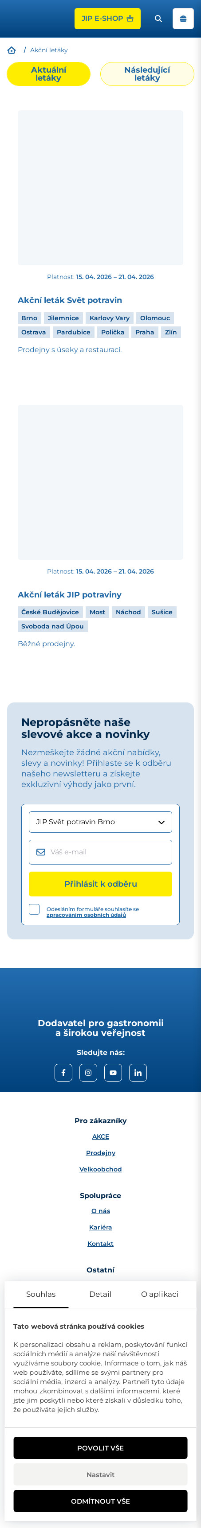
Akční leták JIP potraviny (70, 595)
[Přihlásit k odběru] (100, 884)
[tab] (48, 73)
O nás (100, 1211)
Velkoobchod (100, 1169)
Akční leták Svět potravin (70, 300)
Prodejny (100, 1153)
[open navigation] (183, 18)
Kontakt (100, 1244)
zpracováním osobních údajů (86, 914)
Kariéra (100, 1227)
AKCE (100, 1136)
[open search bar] (158, 18)
